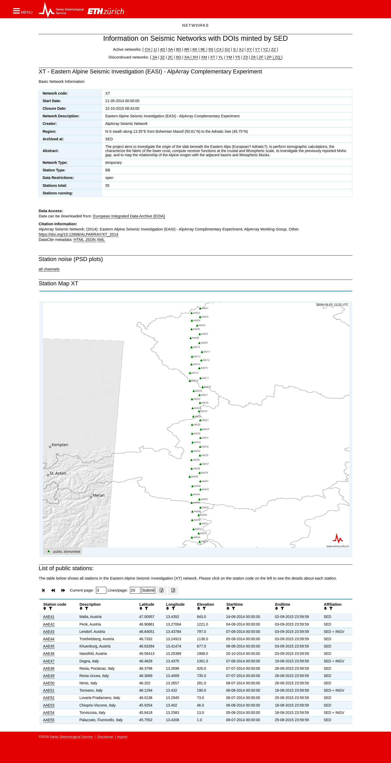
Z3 (245, 57)
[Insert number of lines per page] (135, 590)
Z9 (253, 57)
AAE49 (49, 676)
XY (249, 49)
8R (186, 49)
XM (204, 57)
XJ (241, 49)
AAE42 (49, 624)
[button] (22, 10)
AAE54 (49, 712)
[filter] (50, 608)
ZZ (273, 49)
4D (162, 49)
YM (229, 57)
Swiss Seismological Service (71, 737)
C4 (219, 49)
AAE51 (49, 690)
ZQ (277, 57)
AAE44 (49, 639)
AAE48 (49, 668)
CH (148, 49)
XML (101, 239)
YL (220, 57)
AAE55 (49, 720)
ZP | (270, 57)
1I (155, 49)
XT (212, 57)
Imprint (122, 737)
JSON (90, 239)
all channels (49, 269)
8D (178, 49)
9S (211, 49)
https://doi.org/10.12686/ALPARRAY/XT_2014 (78, 234)
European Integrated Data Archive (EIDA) (129, 216)
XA (187, 57)
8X (194, 49)
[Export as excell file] (161, 590)
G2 (227, 49)
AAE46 (49, 653)
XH (195, 57)
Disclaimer (105, 737)
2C (170, 57)
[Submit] (148, 590)
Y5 (237, 57)
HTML (78, 239)
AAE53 (49, 705)
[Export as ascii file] (173, 590)
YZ (266, 49)
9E (202, 49)
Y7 (257, 49)
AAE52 (49, 698)
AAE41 (49, 617)
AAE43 (49, 631)
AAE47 (49, 661)
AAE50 (49, 683)
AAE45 (49, 646)
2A (154, 57)
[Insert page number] (101, 590)
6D (178, 57)
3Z (162, 57)
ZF (261, 57)
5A (170, 49)
